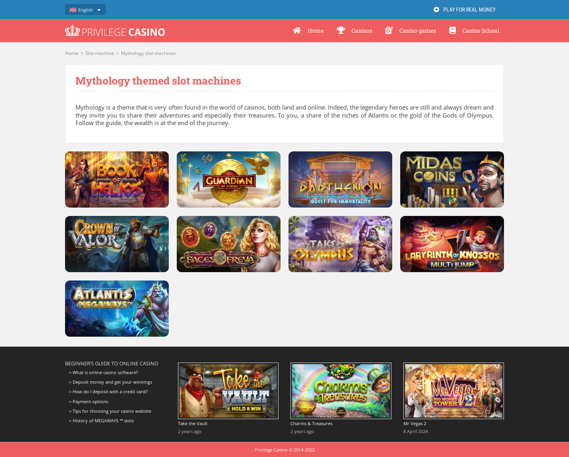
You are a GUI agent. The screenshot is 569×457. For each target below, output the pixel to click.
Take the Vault (192, 423)
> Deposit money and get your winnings (110, 382)
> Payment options (88, 401)
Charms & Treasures (311, 423)
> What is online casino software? (103, 372)
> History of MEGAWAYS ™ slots (101, 421)
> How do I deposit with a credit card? (108, 391)
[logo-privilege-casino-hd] (115, 27)
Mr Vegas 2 (414, 423)
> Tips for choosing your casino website (110, 411)
